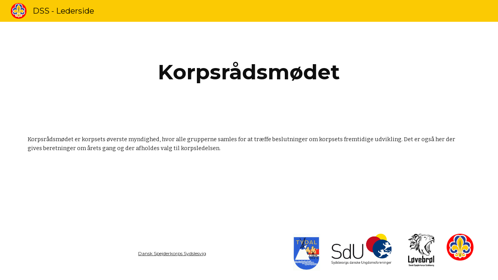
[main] (249, 72)
